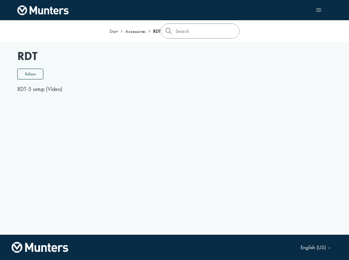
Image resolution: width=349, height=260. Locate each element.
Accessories (135, 31)
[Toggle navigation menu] (319, 10)
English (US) (316, 247)
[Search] (200, 31)
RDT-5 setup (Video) (40, 89)
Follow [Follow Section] (30, 74)
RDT (157, 31)
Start (113, 31)
